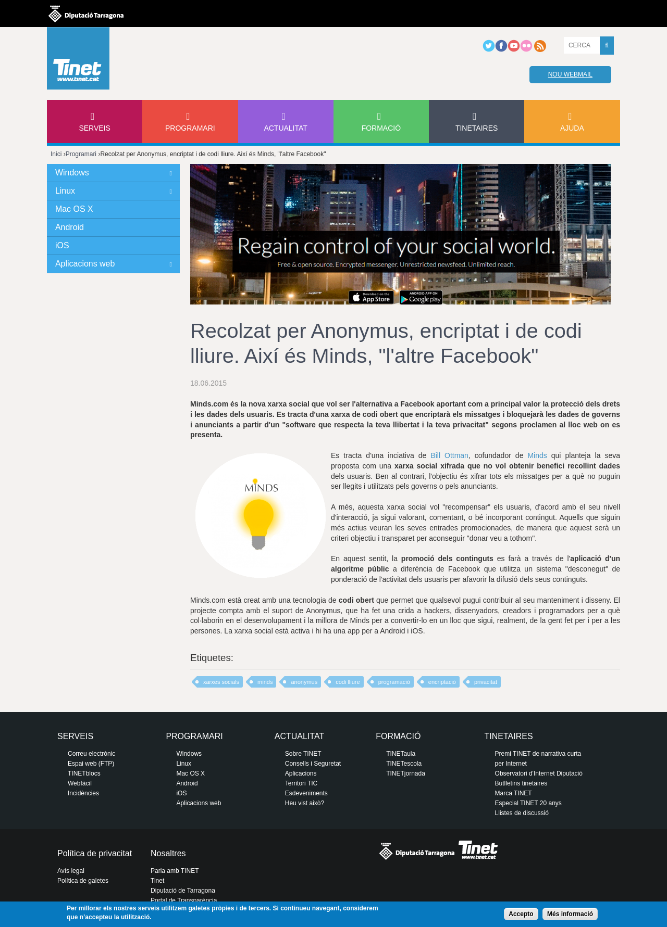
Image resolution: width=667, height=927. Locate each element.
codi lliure (348, 682)
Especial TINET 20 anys (528, 803)
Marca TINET (513, 793)
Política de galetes (82, 880)
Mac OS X (74, 209)
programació (394, 682)
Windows (72, 172)
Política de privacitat (94, 853)
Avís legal (70, 870)
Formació (381, 128)
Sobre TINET (303, 753)
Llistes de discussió (522, 813)
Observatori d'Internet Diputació (539, 773)
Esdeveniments (306, 793)
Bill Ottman (449, 455)
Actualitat (285, 128)
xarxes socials (221, 682)
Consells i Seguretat (313, 763)
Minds (537, 455)
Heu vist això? (304, 803)
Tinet (157, 880)
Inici (56, 154)
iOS (62, 245)
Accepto (521, 914)
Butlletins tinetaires (521, 783)
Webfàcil (80, 783)
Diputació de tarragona (86, 13)
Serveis (94, 128)
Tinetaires (476, 128)
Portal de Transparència (184, 900)
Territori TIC (301, 783)
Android (69, 227)
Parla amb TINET (175, 870)
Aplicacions (301, 773)
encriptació (442, 682)
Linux (65, 190)
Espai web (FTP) (91, 763)
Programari (190, 128)
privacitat (485, 682)
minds (265, 682)
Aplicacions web (85, 263)
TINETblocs (84, 773)
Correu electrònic (91, 753)
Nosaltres (168, 853)
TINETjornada (405, 773)
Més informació (570, 914)
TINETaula (400, 753)
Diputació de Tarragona (183, 890)
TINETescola (404, 763)
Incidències (83, 793)
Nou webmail (570, 74)
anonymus (304, 682)
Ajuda (572, 128)
